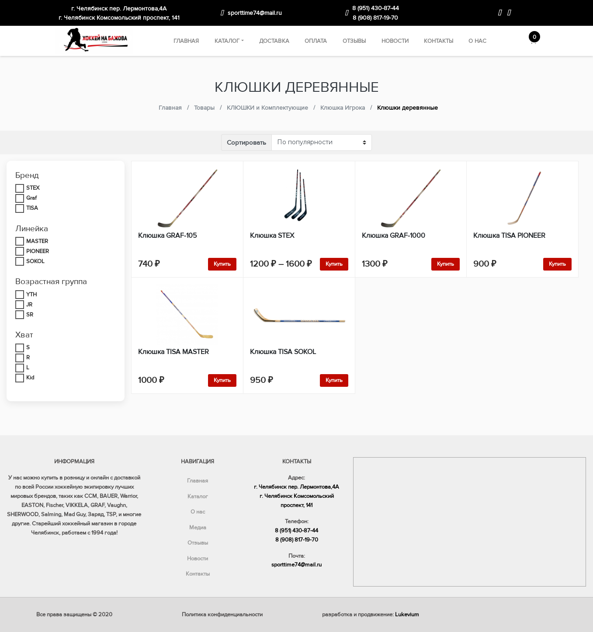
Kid (30, 377)
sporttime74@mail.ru (255, 13)
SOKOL (35, 261)
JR (29, 304)
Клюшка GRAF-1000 (393, 235)
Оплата (316, 41)
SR (29, 314)
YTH (31, 294)
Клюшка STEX (272, 235)
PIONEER (37, 251)
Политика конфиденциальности (222, 614)
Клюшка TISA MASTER (173, 351)
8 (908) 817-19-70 (375, 17)
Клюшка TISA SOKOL (283, 351)
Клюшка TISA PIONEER (509, 235)
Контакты (438, 41)
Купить (222, 263)
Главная (186, 41)
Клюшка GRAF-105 (167, 235)
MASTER (37, 241)
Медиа (197, 527)
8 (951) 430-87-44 (375, 8)
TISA (32, 208)
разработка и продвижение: (370, 614)
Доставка (274, 41)
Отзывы (354, 41)
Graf (31, 197)
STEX (32, 187)
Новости (395, 41)
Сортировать (246, 142)
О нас (477, 41)
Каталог (227, 41)
